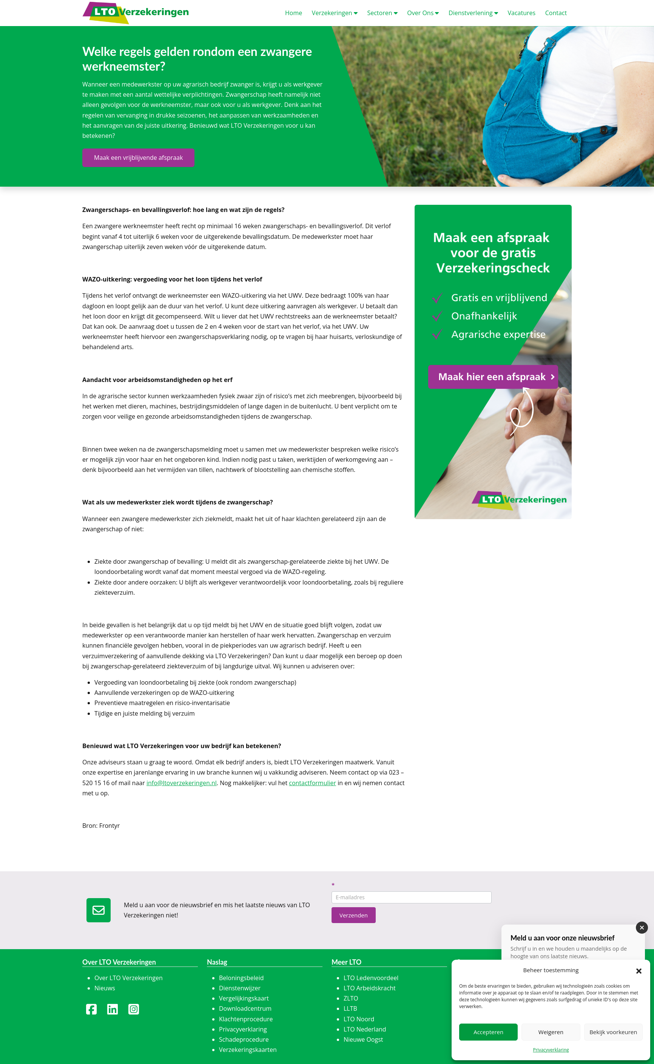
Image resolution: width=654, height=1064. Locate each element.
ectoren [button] (382, 13)
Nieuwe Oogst (363, 1039)
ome (293, 13)
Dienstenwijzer (240, 988)
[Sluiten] (642, 928)
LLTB (350, 1008)
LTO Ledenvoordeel (371, 978)
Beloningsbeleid (241, 978)
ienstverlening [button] (473, 13)
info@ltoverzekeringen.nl (182, 783)
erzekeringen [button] (335, 13)
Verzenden (353, 915)
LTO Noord (359, 1019)
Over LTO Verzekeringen (128, 978)
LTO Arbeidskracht (370, 988)
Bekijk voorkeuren (613, 1032)
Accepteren (488, 1032)
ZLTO (351, 998)
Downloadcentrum (245, 1008)
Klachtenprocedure (246, 1019)
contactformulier (312, 783)
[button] (639, 970)
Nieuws (104, 988)
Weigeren (550, 1032)
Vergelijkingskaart (244, 998)
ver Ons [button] (423, 13)
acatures (521, 13)
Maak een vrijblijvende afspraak (138, 157)
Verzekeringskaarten (248, 1049)
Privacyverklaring (551, 1050)
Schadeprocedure (244, 1039)
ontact (556, 13)
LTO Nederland (365, 1029)
